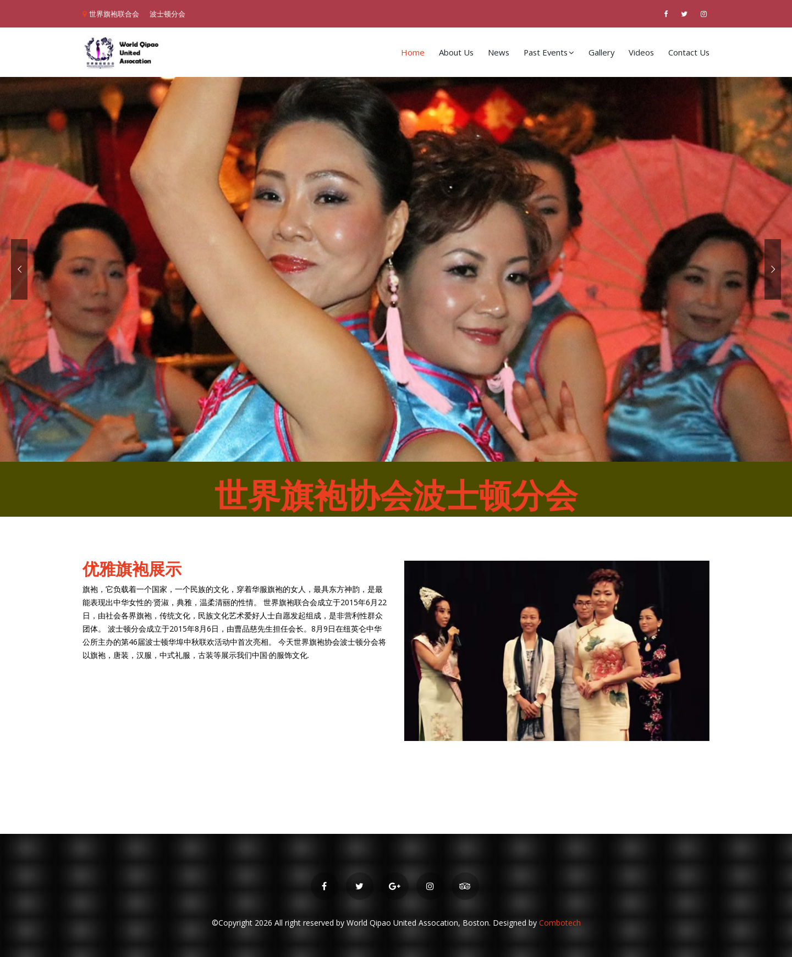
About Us (456, 52)
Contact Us (689, 52)
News (498, 52)
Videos (641, 52)
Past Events (549, 52)
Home (413, 52)
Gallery (601, 52)
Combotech (560, 922)
